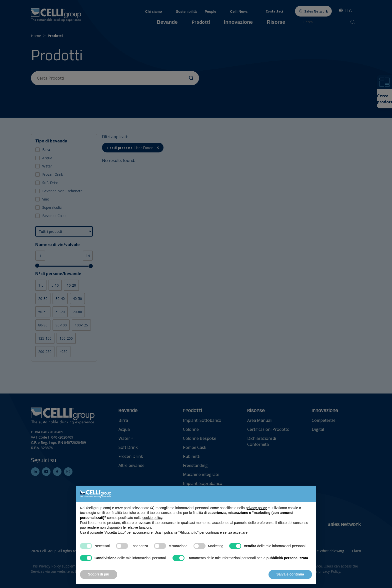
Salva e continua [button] (290, 574)
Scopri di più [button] (98, 574)
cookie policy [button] (152, 518)
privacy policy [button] (256, 508)
